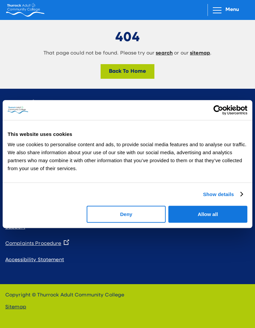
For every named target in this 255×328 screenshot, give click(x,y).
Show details (218, 194)
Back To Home (127, 71)
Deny (126, 214)
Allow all (208, 214)
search (164, 53)
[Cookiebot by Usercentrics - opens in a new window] (218, 110)
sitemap (200, 53)
